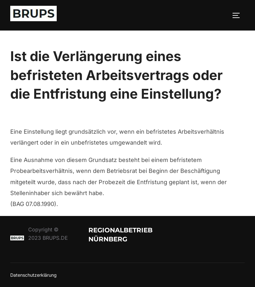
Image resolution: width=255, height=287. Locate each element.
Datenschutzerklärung (33, 275)
